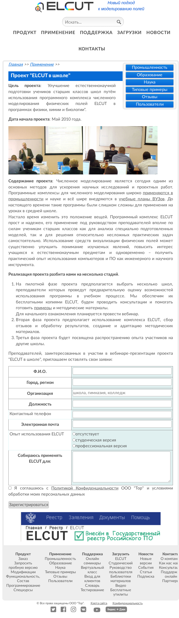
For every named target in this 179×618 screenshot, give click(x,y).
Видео (120, 585)
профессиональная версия (99, 446)
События (146, 567)
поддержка (96, 33)
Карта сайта (99, 603)
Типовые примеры (149, 90)
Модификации (23, 572)
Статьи (146, 572)
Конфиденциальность (128, 603)
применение (58, 33)
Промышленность (149, 67)
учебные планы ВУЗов (142, 199)
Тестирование (92, 590)
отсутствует (85, 434)
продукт (24, 33)
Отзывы (149, 97)
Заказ (23, 559)
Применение (42, 64)
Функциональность (22, 576)
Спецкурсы (23, 590)
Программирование (23, 585)
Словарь (92, 585)
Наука (149, 82)
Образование (149, 75)
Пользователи (150, 104)
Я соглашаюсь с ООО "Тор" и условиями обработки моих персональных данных (90, 491)
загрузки (129, 33)
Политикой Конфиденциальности (84, 488)
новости (158, 33)
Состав (23, 581)
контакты (92, 49)
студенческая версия (94, 440)
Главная (15, 64)
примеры (43, 308)
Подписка (145, 576)
